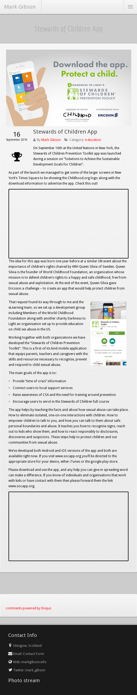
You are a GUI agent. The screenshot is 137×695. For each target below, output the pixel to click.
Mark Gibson (51, 140)
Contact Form (33, 654)
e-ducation (93, 140)
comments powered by (28, 608)
